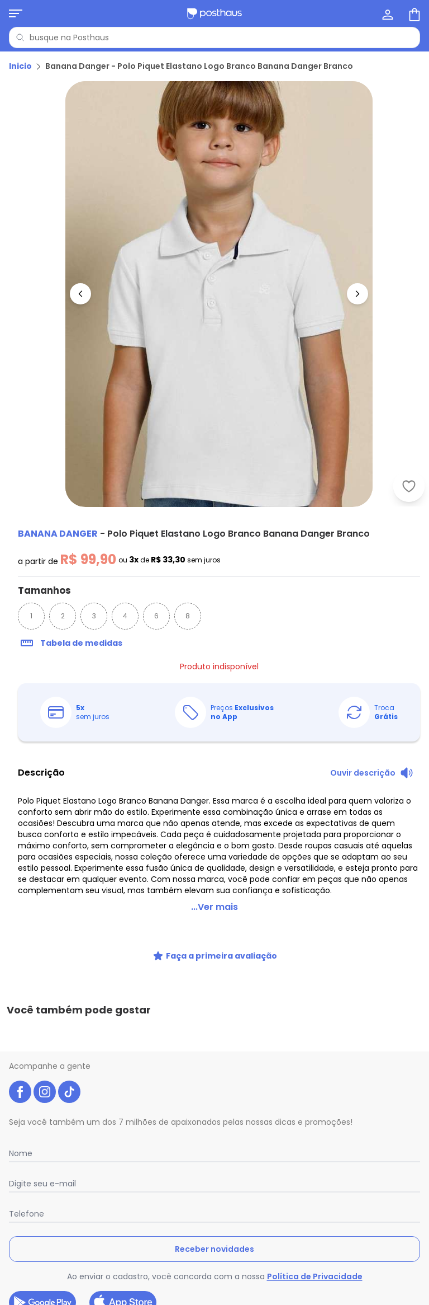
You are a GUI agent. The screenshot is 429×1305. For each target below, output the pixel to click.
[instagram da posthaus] (45, 1029)
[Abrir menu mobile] (15, 13)
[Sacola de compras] (413, 13)
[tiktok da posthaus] (69, 1029)
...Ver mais (214, 893)
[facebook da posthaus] (20, 1029)
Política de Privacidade (315, 1213)
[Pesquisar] (20, 37)
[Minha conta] (386, 13)
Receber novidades (214, 1186)
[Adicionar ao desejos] (409, 486)
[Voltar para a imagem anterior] (80, 293)
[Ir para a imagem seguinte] (357, 293)
